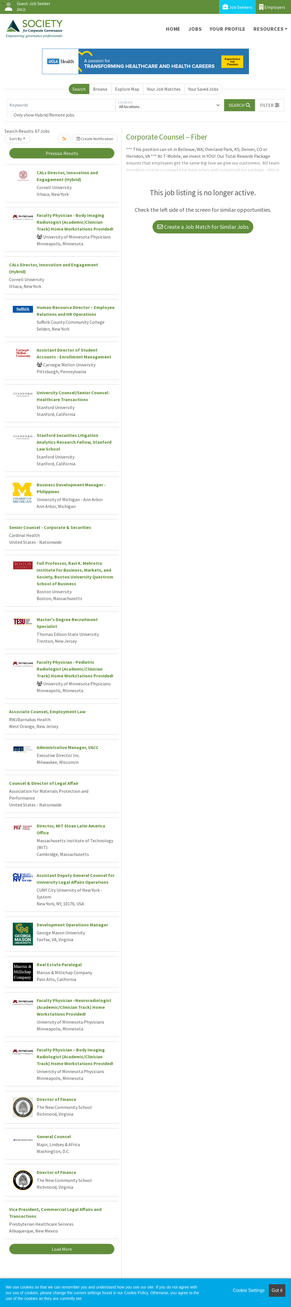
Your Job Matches (164, 89)
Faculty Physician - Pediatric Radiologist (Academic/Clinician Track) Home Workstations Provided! (75, 669)
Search (79, 89)
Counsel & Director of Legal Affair (43, 783)
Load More (62, 1249)
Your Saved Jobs (203, 89)
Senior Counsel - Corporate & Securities (50, 527)
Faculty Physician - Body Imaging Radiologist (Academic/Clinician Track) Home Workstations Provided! (75, 222)
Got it (277, 1290)
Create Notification (95, 138)
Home (173, 29)
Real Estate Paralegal (59, 964)
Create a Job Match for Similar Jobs (203, 226)
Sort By (15, 138)
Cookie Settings (249, 1290)
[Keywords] (61, 105)
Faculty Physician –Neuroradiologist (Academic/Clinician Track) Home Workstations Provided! (74, 1007)
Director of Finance (56, 1099)
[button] (269, 105)
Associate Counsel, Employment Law (47, 711)
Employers (272, 7)
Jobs (194, 29)
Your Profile (228, 29)
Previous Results (62, 153)
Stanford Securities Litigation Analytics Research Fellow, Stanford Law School (74, 442)
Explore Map (127, 89)
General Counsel (54, 1136)
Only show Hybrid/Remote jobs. (44, 115)
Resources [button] (268, 29)
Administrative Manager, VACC (68, 747)
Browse (100, 89)
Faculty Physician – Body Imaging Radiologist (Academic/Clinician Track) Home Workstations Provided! (75, 1056)
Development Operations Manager (72, 925)
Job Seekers (237, 7)
